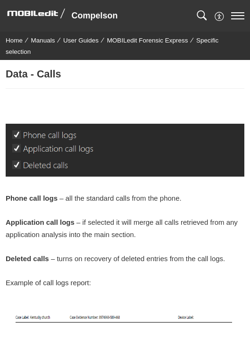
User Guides (81, 40)
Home (14, 40)
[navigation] (237, 15)
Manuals (43, 40)
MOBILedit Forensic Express (147, 40)
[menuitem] (219, 15)
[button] (202, 16)
